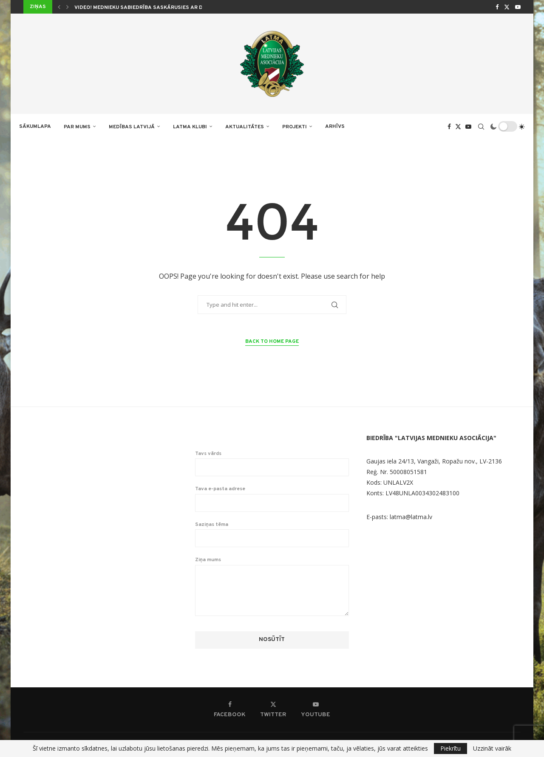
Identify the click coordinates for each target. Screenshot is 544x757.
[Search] (481, 126)
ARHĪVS (335, 126)
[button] (59, 7)
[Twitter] (507, 7)
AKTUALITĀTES (244, 127)
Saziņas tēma (272, 534)
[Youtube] (518, 7)
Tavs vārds (272, 463)
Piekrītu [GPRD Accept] (450, 748)
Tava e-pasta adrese (272, 499)
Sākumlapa (35, 126)
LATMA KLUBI (190, 127)
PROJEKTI (294, 127)
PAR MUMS (77, 127)
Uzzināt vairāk (492, 748)
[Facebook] (497, 7)
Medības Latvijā (132, 127)
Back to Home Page (272, 341)
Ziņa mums (272, 564)
